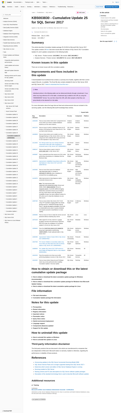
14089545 (35, 248)
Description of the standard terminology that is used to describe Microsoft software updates (62, 374)
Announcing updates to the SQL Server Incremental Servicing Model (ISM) (57, 362)
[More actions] (87, 12)
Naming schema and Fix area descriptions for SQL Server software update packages (60, 371)
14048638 (35, 134)
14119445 (35, 142)
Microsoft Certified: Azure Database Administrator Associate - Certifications (53, 389)
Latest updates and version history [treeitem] (12, 66)
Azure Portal (99, 6)
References (104, 35)
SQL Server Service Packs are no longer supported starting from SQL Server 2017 (59, 364)
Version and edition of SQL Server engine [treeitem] (12, 84)
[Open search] (113, 2)
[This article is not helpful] (116, 41)
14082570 (35, 161)
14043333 (35, 255)
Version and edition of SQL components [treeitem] (12, 90)
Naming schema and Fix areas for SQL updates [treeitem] (13, 76)
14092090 (35, 121)
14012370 (35, 127)
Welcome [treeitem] (5, 18)
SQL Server (49, 12)
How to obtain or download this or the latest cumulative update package (109, 25)
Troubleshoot (40, 12)
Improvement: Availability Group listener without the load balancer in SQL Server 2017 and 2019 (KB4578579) (52, 162)
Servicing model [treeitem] (9, 80)
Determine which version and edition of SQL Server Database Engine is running (58, 367)
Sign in (117, 2)
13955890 (35, 214)
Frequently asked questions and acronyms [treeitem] (12, 61)
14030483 (35, 169)
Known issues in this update (108, 18)
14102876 (35, 178)
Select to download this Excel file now (56, 84)
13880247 (35, 149)
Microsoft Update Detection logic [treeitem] (12, 71)
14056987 (35, 154)
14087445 (35, 201)
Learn (33, 12)
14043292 (35, 260)
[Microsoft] (3, 2)
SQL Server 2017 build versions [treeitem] (12, 107)
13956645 (35, 228)
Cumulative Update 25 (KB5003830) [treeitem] (13, 137)
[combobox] (11, 14)
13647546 (35, 242)
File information (105, 29)
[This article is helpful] (114, 41)
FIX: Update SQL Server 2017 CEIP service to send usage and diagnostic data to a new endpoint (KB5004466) (52, 250)
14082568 (35, 237)
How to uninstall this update (108, 33)
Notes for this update (106, 31)
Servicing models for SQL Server (44, 369)
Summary (103, 15)
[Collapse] (20, 11)
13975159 (35, 219)
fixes (47, 49)
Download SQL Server (112, 6)
